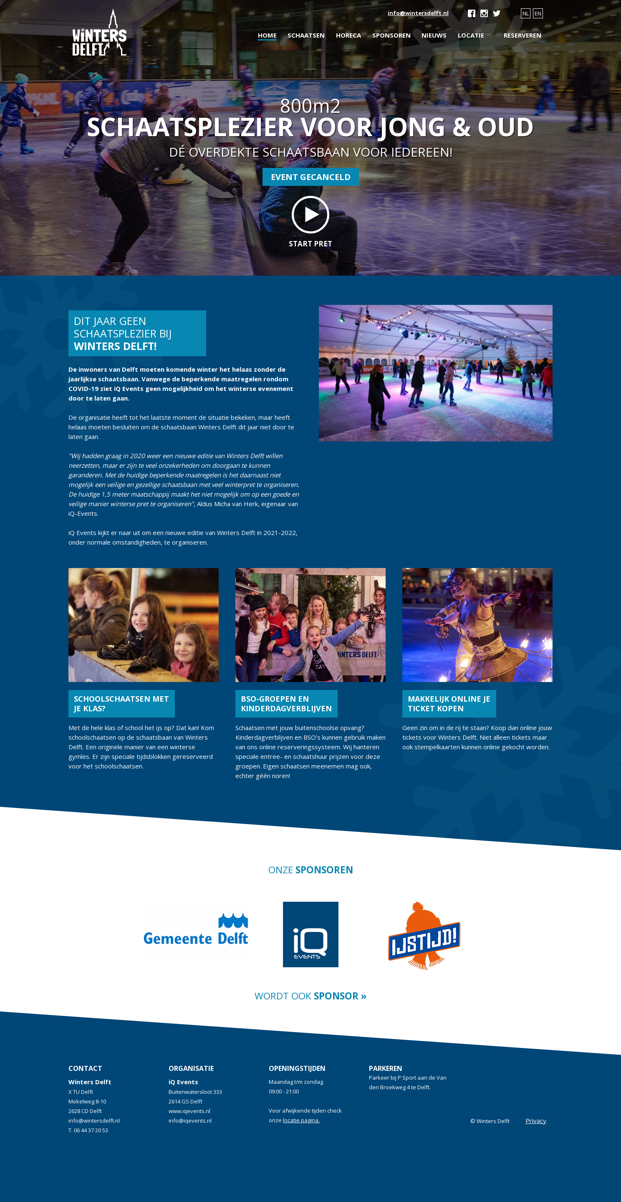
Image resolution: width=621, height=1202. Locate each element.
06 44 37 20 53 (91, 1130)
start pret (310, 222)
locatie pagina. (301, 1120)
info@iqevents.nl (190, 1120)
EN (538, 13)
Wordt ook (310, 995)
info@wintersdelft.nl (418, 13)
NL (526, 13)
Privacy (535, 1120)
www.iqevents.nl (189, 1111)
